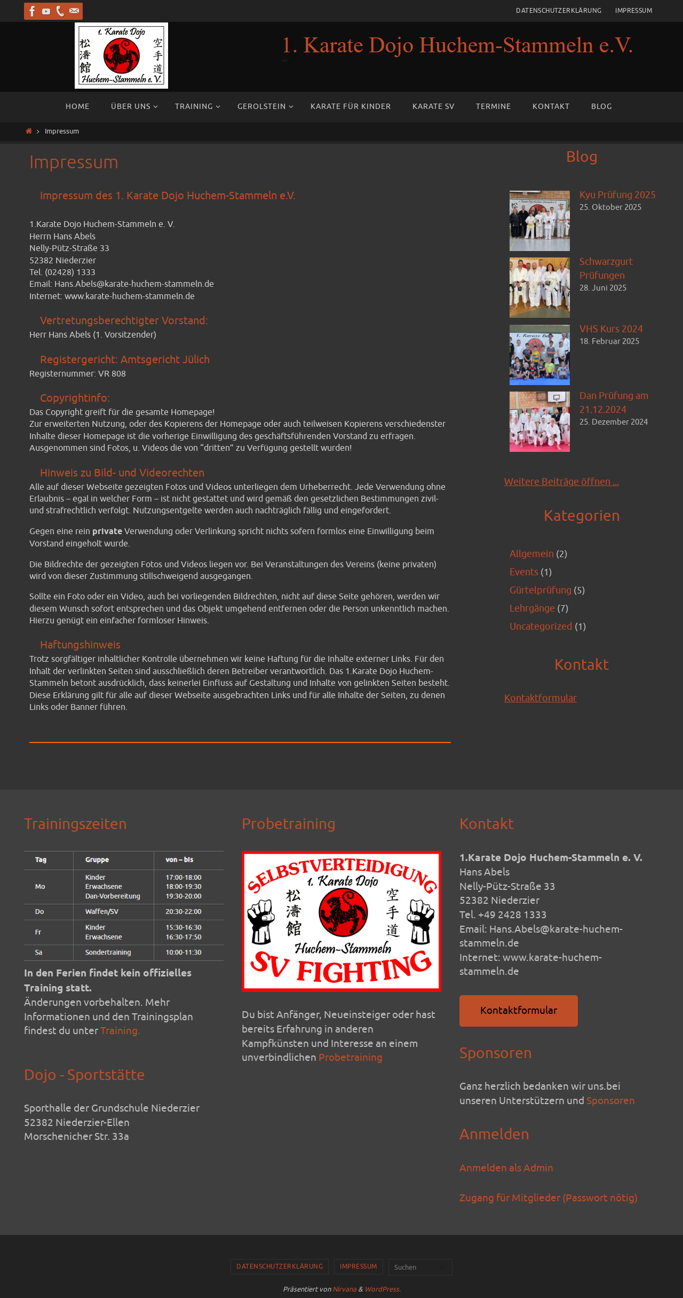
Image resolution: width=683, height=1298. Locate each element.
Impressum (633, 10)
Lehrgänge (534, 610)
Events (525, 573)
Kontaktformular (542, 701)
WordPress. (382, 1289)
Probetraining (351, 1057)
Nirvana (344, 1289)
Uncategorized (543, 629)
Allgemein (533, 554)
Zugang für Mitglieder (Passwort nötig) (548, 1198)
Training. (120, 1031)
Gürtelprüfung (543, 591)
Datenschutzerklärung (558, 10)
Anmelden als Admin (506, 1168)
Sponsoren (610, 1100)
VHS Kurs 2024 (612, 329)
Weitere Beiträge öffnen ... (566, 481)
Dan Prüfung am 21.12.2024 (616, 404)
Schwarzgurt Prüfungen (608, 269)
